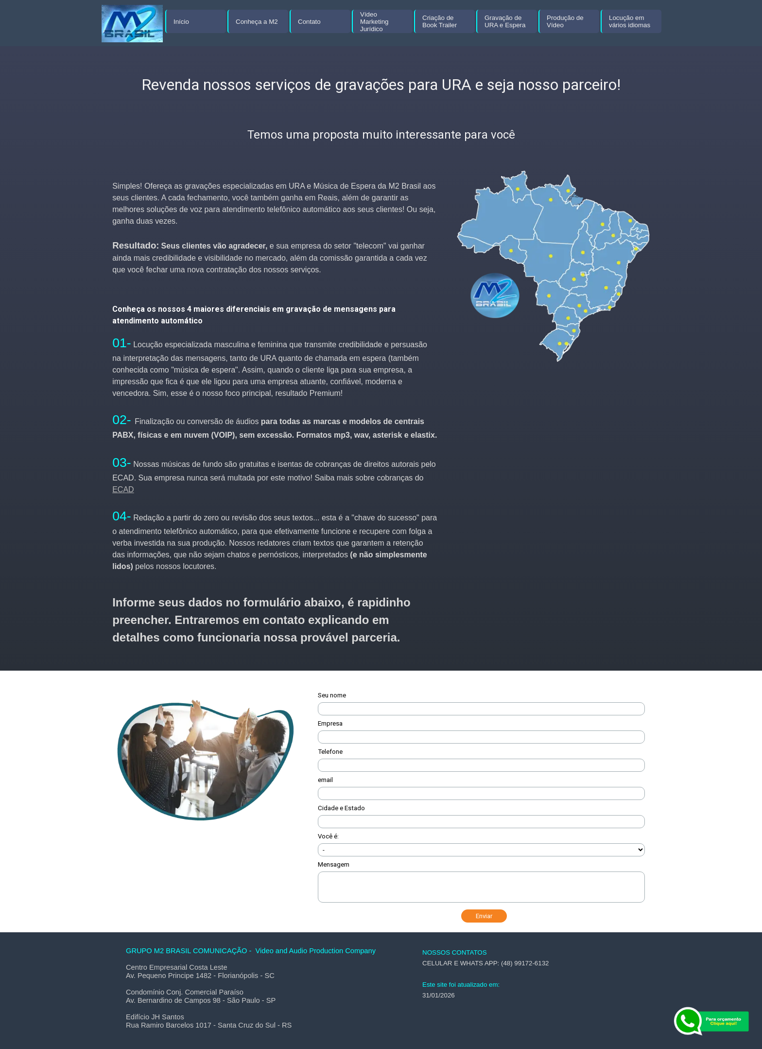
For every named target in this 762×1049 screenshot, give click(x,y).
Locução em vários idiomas (629, 21)
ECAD (123, 489)
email (325, 779)
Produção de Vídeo (565, 21)
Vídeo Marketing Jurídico (374, 22)
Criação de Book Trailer (439, 21)
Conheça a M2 (257, 21)
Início (181, 21)
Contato (309, 21)
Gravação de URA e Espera (505, 21)
